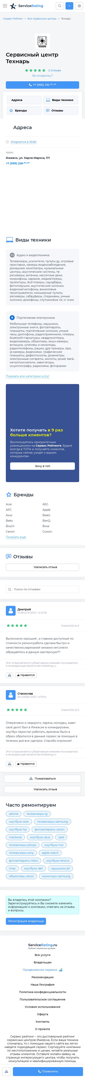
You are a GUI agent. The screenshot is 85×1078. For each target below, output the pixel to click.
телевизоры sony (21, 853)
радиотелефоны (21, 348)
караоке (34, 279)
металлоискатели (22, 362)
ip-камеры (17, 352)
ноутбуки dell (33, 868)
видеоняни (34, 352)
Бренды (18, 110)
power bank (66, 359)
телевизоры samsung (52, 821)
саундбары (53, 282)
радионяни (41, 366)
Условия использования (42, 1007)
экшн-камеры (58, 341)
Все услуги (42, 955)
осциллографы (20, 366)
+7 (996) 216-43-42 (42, 85)
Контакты (42, 1021)
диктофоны (26, 334)
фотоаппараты (50, 327)
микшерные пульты (48, 293)
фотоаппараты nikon (23, 860)
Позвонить (48, 1071)
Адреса (16, 100)
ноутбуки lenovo (57, 860)
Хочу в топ (42, 466)
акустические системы (38, 271)
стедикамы (51, 296)
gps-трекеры (54, 348)
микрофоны (18, 279)
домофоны (30, 300)
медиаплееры (51, 279)
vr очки (69, 300)
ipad (61, 837)
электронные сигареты (26, 359)
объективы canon (21, 876)
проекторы (18, 282)
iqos (68, 348)
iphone (13, 814)
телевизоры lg (37, 814)
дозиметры (56, 355)
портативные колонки (42, 331)
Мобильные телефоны (26, 324)
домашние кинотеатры (26, 268)
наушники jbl (60, 868)
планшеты (17, 331)
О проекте (42, 1029)
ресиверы (17, 296)
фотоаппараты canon (50, 829)
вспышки (16, 345)
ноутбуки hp (18, 829)
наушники (50, 324)
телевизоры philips (22, 845)
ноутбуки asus (40, 837)
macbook (15, 837)
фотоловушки (20, 286)
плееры (68, 334)
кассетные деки (50, 275)
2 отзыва (54, 70)
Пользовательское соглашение (43, 999)
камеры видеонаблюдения (46, 264)
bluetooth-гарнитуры (25, 338)
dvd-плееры (35, 282)
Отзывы (54, 110)
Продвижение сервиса (40, 970)
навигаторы (45, 362)
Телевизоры (18, 261)
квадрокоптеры (52, 338)
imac (12, 868)
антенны (32, 275)
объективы (39, 341)
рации (39, 348)
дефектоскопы (36, 355)
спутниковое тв (51, 300)
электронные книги (24, 327)
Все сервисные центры (42, 18)
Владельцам (42, 962)
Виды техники (59, 100)
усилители (36, 261)
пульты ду (53, 261)
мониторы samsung (56, 876)
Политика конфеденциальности (42, 992)
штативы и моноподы (39, 345)
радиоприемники (48, 334)
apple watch (50, 853)
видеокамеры (20, 341)
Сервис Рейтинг (13, 18)
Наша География (43, 984)
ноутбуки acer (19, 821)
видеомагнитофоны (24, 289)
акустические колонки (47, 286)
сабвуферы (34, 296)
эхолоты (50, 359)
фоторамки (58, 366)
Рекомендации (43, 977)
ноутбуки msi (54, 845)
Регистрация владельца (26, 921)
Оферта (42, 1014)
